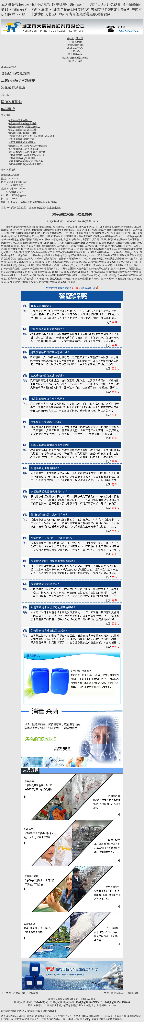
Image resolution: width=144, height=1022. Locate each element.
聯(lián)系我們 (75, 60)
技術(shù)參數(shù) (75, 45)
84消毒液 (8, 109)
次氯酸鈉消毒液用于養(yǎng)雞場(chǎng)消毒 (32, 136)
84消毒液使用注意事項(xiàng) (23, 149)
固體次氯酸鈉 (11, 102)
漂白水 (6, 95)
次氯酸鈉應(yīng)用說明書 (22, 158)
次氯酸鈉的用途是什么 (20, 120)
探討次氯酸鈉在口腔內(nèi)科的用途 (27, 152)
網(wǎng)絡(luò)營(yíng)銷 (75, 57)
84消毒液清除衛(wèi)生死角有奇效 (26, 164)
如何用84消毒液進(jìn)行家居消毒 (26, 161)
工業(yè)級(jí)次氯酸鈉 (18, 80)
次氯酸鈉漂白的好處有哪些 (22, 132)
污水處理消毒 (54, 207)
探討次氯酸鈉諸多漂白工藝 (22, 129)
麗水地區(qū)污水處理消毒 (124, 993)
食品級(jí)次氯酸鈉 (15, 73)
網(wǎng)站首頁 (75, 38)
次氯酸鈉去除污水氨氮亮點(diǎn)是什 (28, 155)
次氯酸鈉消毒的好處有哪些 (22, 123)
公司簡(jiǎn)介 (75, 42)
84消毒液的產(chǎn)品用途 (22, 142)
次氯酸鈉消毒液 (13, 87)
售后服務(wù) (75, 54)
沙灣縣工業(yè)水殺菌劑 (25, 993)
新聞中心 (75, 51)
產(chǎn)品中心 (75, 48)
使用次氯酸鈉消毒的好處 (21, 139)
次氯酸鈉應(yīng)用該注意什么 (24, 126)
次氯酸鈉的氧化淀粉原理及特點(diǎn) (28, 145)
